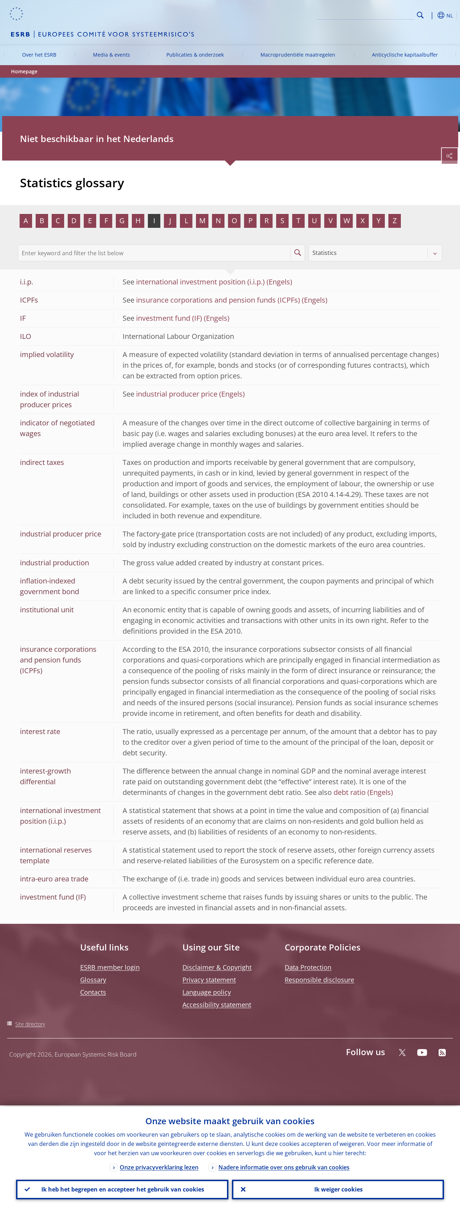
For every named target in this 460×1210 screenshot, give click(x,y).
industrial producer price (176, 394)
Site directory (30, 1024)
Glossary (93, 979)
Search (420, 15)
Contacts (93, 992)
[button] (431, 15)
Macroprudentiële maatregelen (297, 54)
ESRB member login (110, 967)
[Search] (378, 14)
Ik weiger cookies (338, 1189)
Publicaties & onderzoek (195, 54)
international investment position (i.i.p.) (200, 282)
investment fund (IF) (169, 318)
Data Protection (308, 967)
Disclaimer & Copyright (217, 967)
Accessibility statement (216, 1004)
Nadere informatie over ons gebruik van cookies (284, 1166)
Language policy (206, 992)
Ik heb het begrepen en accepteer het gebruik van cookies (122, 1189)
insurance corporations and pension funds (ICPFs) (218, 300)
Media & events (111, 54)
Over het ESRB (39, 54)
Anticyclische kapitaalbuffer (405, 54)
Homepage (24, 71)
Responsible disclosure (319, 979)
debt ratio (350, 792)
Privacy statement (209, 979)
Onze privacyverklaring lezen (159, 1166)
